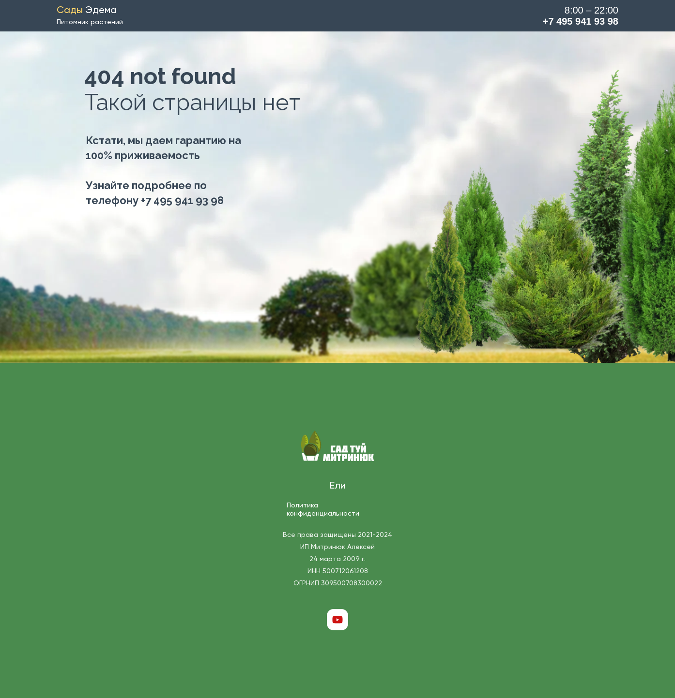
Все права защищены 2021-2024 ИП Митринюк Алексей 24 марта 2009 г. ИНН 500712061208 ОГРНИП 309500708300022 (337, 559)
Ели (338, 486)
